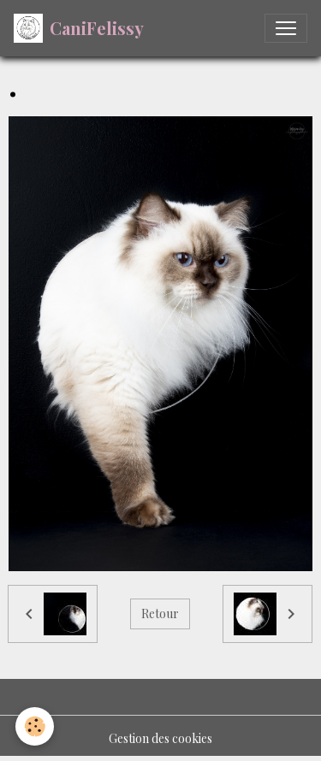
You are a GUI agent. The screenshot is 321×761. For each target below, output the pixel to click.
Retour (160, 613)
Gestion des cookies (160, 738)
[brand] (79, 28)
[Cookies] (34, 726)
